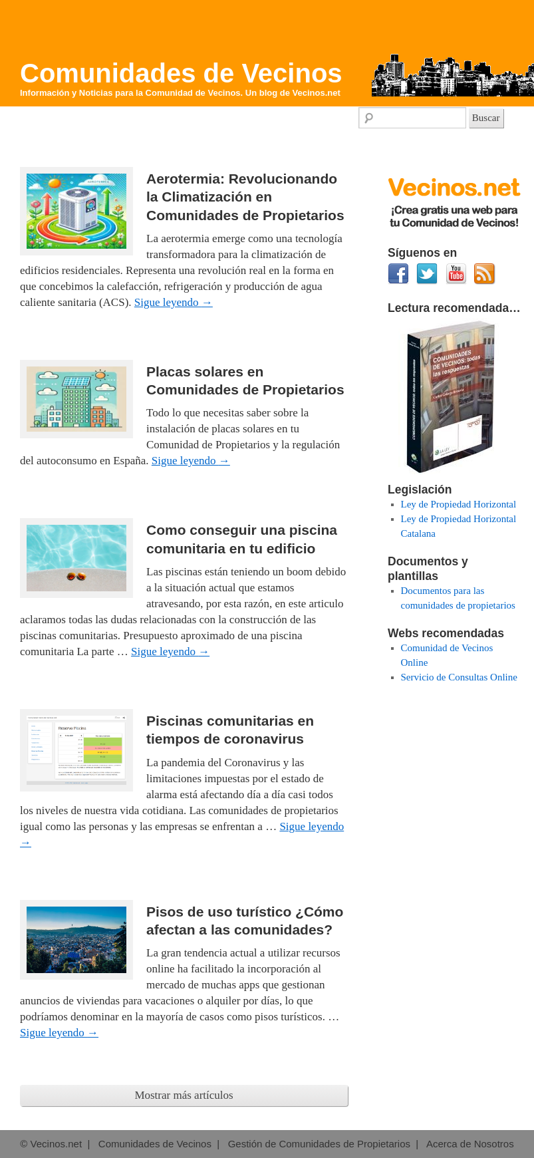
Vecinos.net (316, 93)
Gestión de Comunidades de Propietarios (319, 1143)
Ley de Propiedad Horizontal (459, 504)
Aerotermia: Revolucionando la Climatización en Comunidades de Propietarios (245, 197)
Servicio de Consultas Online (459, 677)
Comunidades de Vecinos (181, 73)
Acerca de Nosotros (470, 1143)
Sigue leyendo (173, 302)
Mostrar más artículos (183, 1095)
